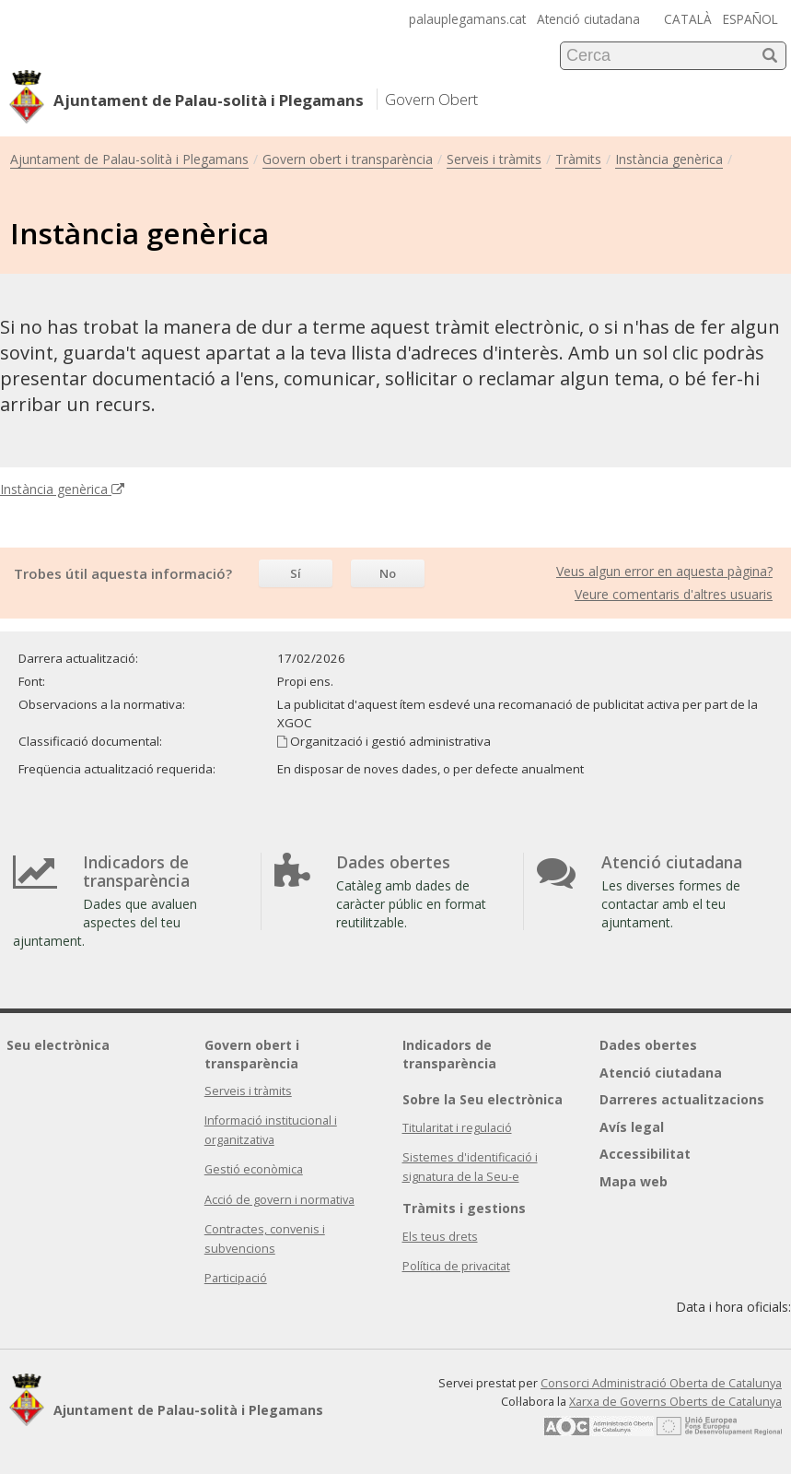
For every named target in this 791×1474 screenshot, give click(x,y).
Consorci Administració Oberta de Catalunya (661, 1383)
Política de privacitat (456, 1266)
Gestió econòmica (253, 1169)
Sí (295, 573)
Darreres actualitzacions (681, 1099)
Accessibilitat (645, 1153)
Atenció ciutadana (588, 19)
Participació (235, 1278)
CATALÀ (688, 19)
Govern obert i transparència (347, 159)
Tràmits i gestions (464, 1208)
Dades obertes (648, 1045)
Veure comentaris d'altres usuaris (674, 594)
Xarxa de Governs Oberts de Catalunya (675, 1401)
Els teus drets (440, 1236)
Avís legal (631, 1127)
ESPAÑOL (750, 19)
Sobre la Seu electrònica (482, 1099)
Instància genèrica (669, 159)
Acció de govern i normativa (279, 1200)
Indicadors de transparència (449, 1054)
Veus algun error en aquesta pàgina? (664, 571)
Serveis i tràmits (494, 159)
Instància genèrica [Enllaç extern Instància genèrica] (62, 489)
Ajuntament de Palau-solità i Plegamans (129, 159)
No (387, 573)
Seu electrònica (58, 1045)
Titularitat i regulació (457, 1128)
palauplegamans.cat (467, 19)
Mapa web (633, 1181)
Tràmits (578, 159)
